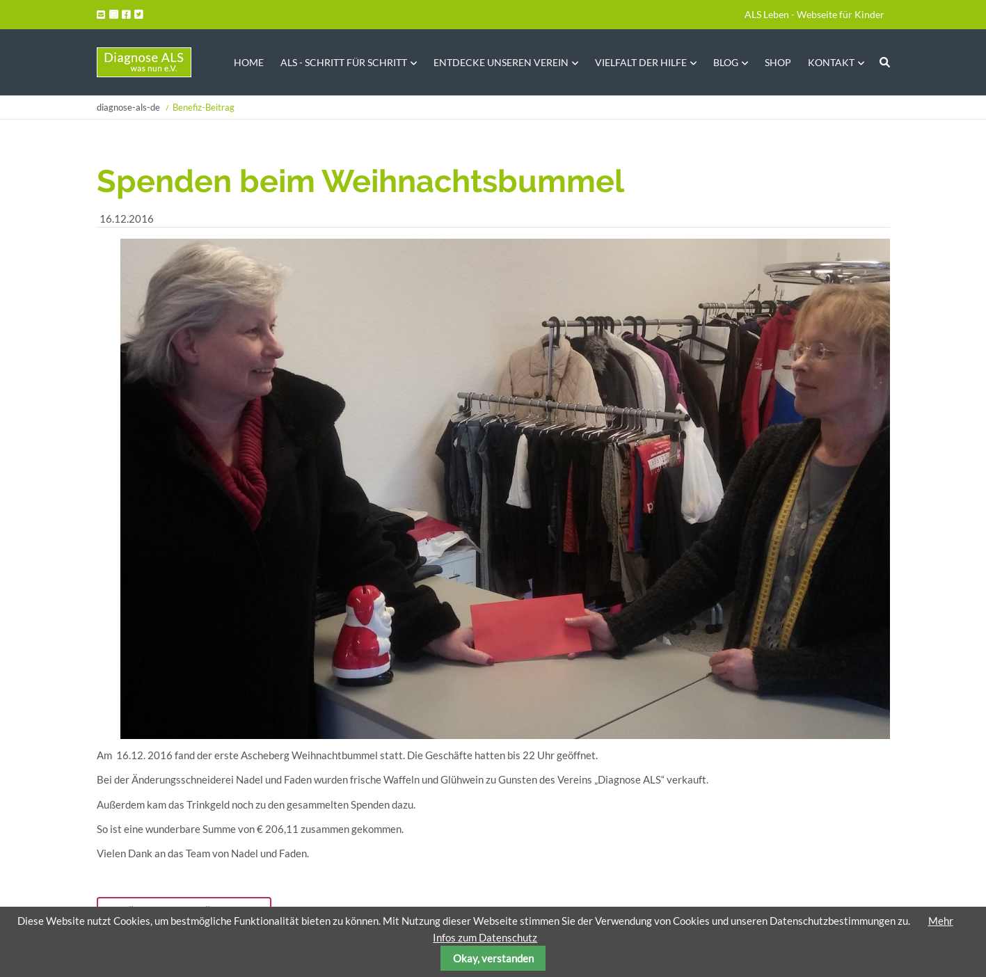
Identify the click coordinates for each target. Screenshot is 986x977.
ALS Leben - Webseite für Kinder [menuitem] (814, 14)
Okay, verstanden (493, 958)
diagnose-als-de (128, 107)
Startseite (144, 62)
